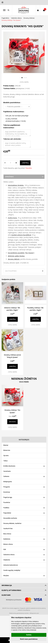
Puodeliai (6, 502)
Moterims (6, 450)
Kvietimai (6, 492)
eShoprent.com (34, 613)
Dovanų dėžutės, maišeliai (12, 523)
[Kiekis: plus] (16, 162)
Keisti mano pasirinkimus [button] (28, 639)
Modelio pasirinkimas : (12, 102)
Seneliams (7, 471)
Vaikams (6, 476)
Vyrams (6, 455)
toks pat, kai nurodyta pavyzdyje (16, 116)
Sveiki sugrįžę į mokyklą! (11, 570)
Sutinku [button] (28, 635)
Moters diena (8, 544)
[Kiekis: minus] (4, 162)
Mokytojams (7, 482)
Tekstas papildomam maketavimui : (11, 126)
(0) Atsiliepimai (11, 271)
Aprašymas (9, 177)
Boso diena (7, 534)
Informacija (7, 585)
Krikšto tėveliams (9, 466)
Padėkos (6, 508)
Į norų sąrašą (24, 82)
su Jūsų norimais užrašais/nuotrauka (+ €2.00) (15, 120)
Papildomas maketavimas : (14, 112)
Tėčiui (5, 461)
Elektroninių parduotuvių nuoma (18, 613)
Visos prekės (24, 382)
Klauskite (29, 168)
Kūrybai (6, 575)
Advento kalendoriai (10, 565)
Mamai (5, 445)
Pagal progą (7, 497)
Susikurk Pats (8, 528)
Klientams (6, 595)
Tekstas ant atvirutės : (12, 139)
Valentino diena (8, 555)
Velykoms (6, 560)
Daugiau (12, 422)
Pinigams (6, 487)
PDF (4, 549)
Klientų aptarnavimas (11, 590)
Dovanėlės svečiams (10, 518)
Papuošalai (7, 513)
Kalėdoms (6, 539)
